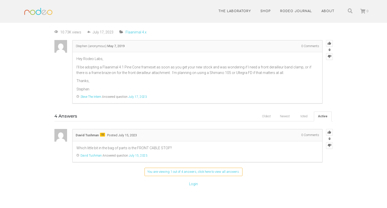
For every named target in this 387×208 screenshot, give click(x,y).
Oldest (266, 116)
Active (323, 116)
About (327, 11)
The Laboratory (234, 11)
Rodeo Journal (296, 11)
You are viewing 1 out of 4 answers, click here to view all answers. (193, 172)
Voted (304, 116)
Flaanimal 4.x (136, 32)
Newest (285, 116)
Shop (265, 11)
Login (193, 184)
